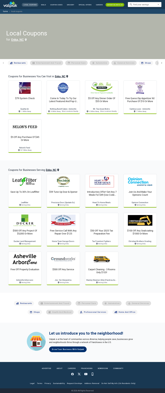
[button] (85, 5)
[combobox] (144, 4)
